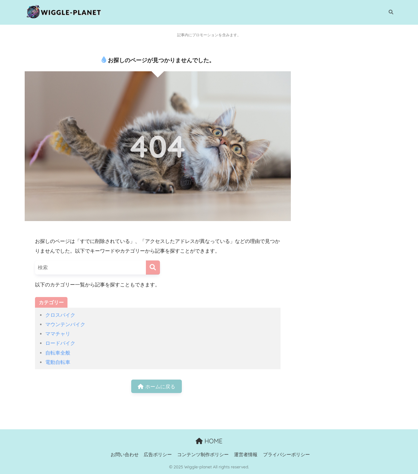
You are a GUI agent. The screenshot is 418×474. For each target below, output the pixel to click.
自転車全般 (57, 353)
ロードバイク (60, 343)
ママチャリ (57, 333)
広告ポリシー (158, 454)
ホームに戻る (156, 386)
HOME (209, 441)
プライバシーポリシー (286, 454)
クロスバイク (60, 315)
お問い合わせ (125, 454)
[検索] (387, 12)
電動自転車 (57, 362)
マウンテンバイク (65, 324)
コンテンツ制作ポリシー (203, 454)
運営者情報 (245, 454)
